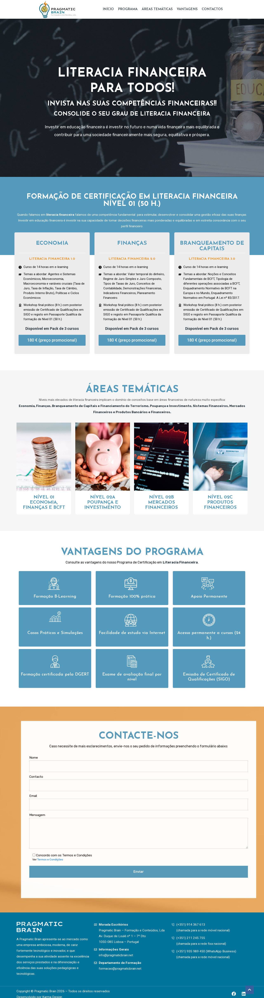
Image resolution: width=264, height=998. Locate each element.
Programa (128, 9)
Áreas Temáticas (157, 9)
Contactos (212, 9)
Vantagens (187, 9)
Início (108, 9)
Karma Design (52, 994)
